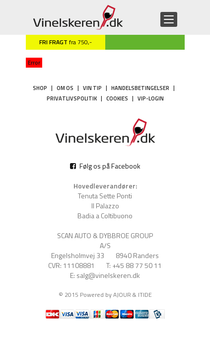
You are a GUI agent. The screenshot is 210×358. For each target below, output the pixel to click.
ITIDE (145, 294)
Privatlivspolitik (72, 98)
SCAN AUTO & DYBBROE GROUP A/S (105, 241)
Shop (40, 88)
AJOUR (122, 294)
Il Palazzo (105, 206)
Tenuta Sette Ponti (105, 196)
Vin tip (92, 88)
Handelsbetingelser (140, 88)
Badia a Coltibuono (105, 216)
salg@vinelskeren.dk (108, 275)
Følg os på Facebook (105, 166)
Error (34, 63)
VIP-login (151, 98)
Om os (65, 88)
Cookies (117, 98)
